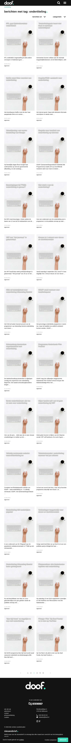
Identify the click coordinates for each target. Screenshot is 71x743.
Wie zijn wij (7, 709)
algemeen (6, 65)
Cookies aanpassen (51, 740)
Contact (6, 713)
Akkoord (63, 740)
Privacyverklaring (9, 715)
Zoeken (59, 3)
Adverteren (7, 711)
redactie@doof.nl (42, 717)
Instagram (37, 721)
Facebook (40, 721)
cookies (21, 739)
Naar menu (65, 3)
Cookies (6, 717)
